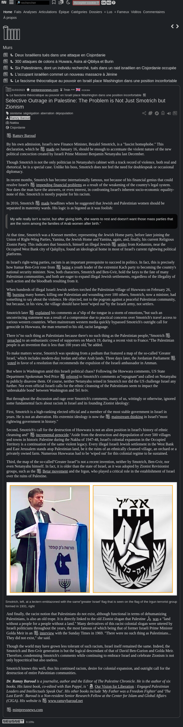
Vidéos (136, 12)
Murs (7, 47)
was (156, 619)
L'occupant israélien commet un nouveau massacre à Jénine (63, 74)
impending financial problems (59, 185)
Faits (17, 12)
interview (47, 633)
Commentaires (154, 12)
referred (72, 376)
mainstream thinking (127, 417)
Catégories (79, 12)
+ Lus (108, 12)
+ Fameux (121, 12)
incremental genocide (52, 435)
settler (122, 244)
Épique (64, 12)
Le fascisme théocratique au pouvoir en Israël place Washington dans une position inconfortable (93, 81)
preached (14, 340)
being (66, 267)
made (50, 149)
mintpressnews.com (44, 90)
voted (11, 363)
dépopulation (64, 113)
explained (42, 313)
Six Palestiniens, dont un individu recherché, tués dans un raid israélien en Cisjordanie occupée (92, 68)
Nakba (14, 122)
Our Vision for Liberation (114, 686)
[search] (33, 2)
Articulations (48, 12)
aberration (47, 113)
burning (19, 295)
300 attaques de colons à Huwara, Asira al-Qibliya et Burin (61, 62)
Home (7, 12)
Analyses (30, 12)
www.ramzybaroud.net (65, 701)
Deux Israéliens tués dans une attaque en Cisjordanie (57, 55)
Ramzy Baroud (20, 118)
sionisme (16, 113)
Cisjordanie (17, 127)
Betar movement (55, 471)
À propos (10, 18)
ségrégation (31, 113)
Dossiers (95, 12)
